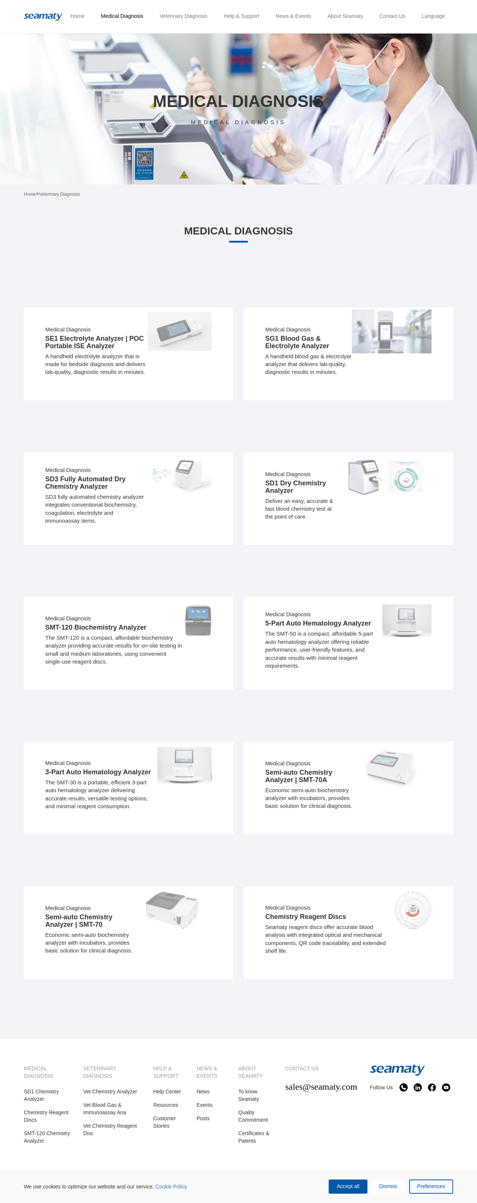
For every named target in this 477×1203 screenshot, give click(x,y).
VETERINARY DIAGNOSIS (99, 1076)
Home (30, 194)
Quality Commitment (253, 1120)
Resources (165, 1109)
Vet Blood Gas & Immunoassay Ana (104, 1112)
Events (204, 1109)
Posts (202, 1122)
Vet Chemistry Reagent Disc (110, 1133)
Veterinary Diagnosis (59, 194)
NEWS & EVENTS (206, 1076)
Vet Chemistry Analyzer (110, 1095)
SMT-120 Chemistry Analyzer (47, 1140)
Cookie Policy (171, 1187)
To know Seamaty (248, 1099)
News (202, 1095)
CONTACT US (302, 1072)
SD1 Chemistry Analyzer (41, 1099)
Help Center (167, 1095)
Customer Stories (164, 1126)
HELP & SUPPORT (165, 1076)
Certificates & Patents (253, 1140)
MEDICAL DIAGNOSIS (38, 1076)
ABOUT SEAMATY (250, 1076)
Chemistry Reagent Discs (46, 1120)
